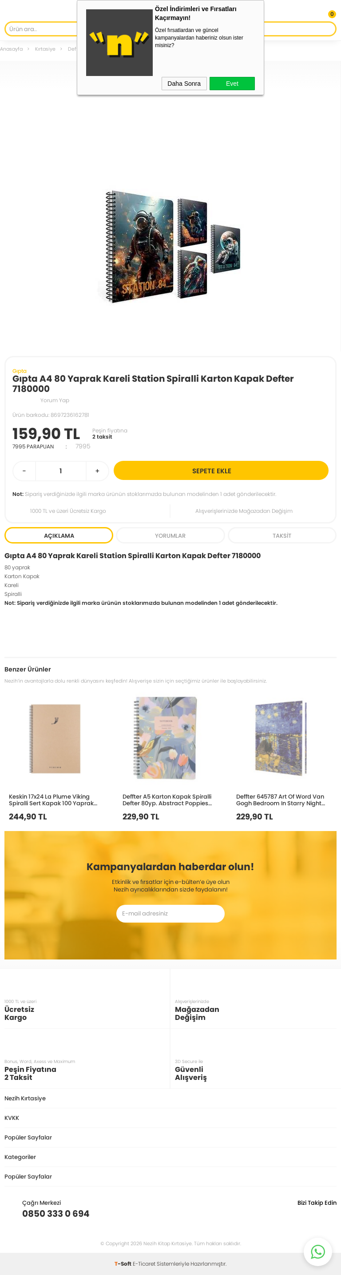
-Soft (124, 1263)
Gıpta (19, 371)
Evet (232, 83)
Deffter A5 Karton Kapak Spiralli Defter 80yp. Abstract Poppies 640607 (167, 799)
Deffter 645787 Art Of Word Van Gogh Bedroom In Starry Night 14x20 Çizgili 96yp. (280, 799)
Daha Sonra (184, 83)
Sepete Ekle (259, 470)
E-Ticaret (144, 1263)
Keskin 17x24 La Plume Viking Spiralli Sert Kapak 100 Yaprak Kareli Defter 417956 (51, 799)
